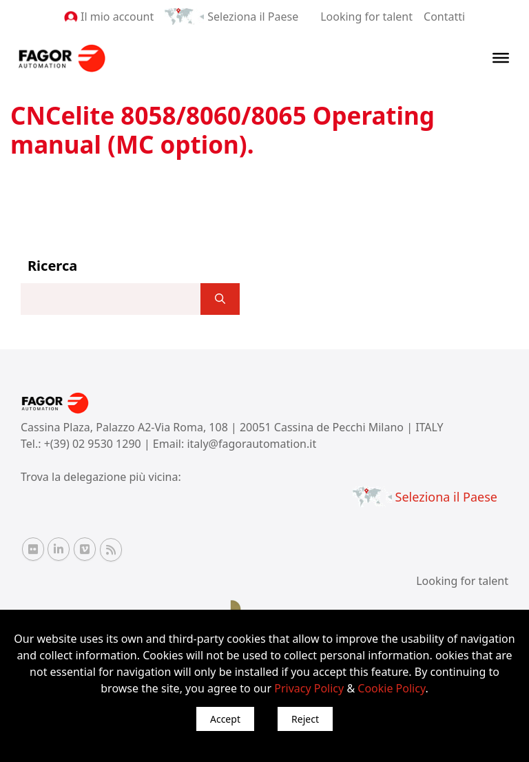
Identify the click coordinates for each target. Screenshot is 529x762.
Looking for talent (366, 16)
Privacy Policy (309, 688)
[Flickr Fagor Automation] (33, 549)
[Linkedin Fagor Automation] (59, 549)
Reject (305, 718)
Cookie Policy (391, 688)
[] (220, 299)
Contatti (444, 16)
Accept (225, 718)
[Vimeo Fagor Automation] (85, 549)
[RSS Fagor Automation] (111, 550)
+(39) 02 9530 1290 (94, 443)
